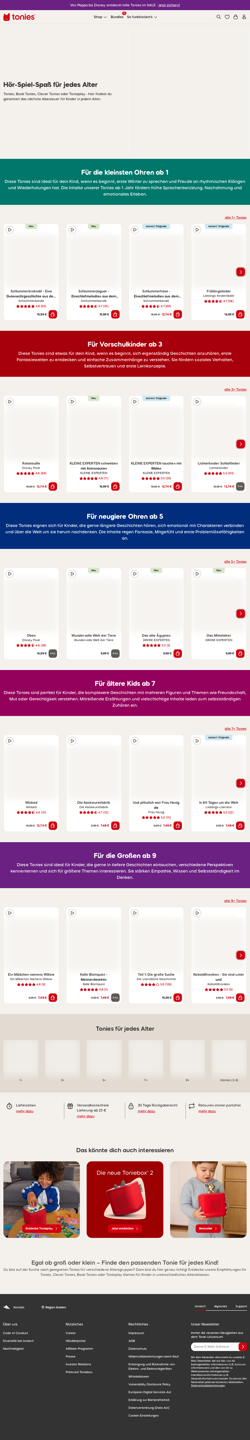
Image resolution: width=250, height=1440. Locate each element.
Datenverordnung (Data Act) (148, 1407)
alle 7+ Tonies (236, 728)
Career (71, 1333)
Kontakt (13, 1307)
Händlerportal (75, 1340)
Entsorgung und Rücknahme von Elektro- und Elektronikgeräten (151, 1366)
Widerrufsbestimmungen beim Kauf (153, 1356)
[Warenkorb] (235, 16)
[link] (21, 1057)
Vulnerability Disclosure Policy (149, 1384)
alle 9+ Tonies (235, 900)
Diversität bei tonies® (18, 1340)
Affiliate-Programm (79, 1348)
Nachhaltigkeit (13, 1348)
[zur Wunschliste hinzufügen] (53, 230)
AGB (131, 1340)
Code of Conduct (15, 1333)
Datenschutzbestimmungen (208, 1385)
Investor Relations (78, 1364)
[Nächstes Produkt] (240, 272)
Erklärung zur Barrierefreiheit (148, 1399)
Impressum (136, 1333)
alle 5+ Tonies (235, 561)
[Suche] (218, 16)
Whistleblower (138, 1376)
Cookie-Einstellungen (143, 1415)
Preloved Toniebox (79, 1372)
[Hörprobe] (9, 230)
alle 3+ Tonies (235, 389)
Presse (70, 1356)
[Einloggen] (244, 16)
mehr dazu (25, 1111)
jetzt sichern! (169, 5)
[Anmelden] (243, 1347)
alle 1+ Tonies (236, 217)
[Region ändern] (53, 1307)
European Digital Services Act (149, 1392)
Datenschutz (137, 1348)
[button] (227, 16)
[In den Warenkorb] (53, 314)
